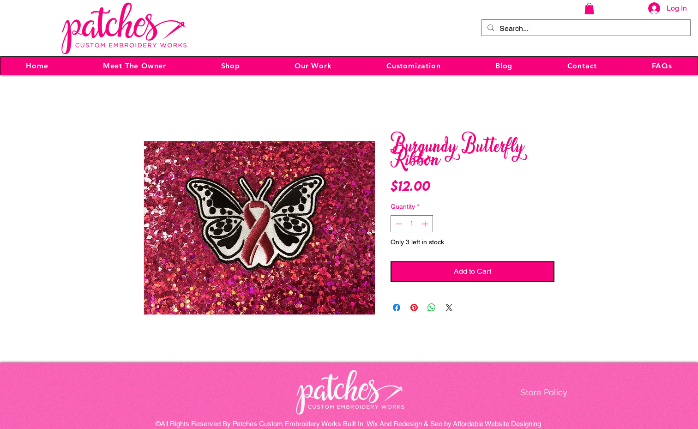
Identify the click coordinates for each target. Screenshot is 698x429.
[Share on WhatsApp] (431, 307)
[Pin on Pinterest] (414, 307)
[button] (589, 8)
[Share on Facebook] (396, 307)
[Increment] (426, 224)
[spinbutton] (411, 224)
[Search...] (585, 28)
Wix (372, 424)
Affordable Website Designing (497, 424)
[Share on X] (449, 307)
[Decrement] (397, 224)
